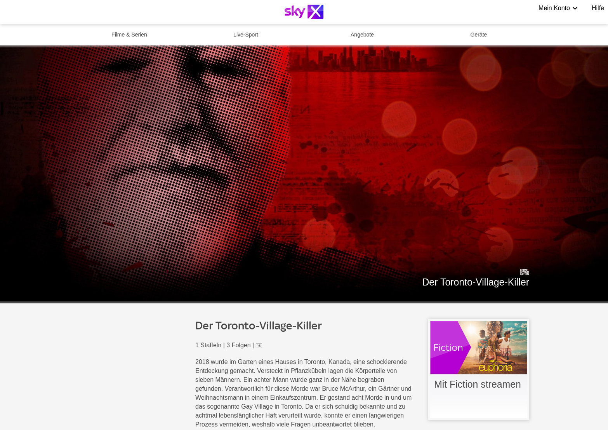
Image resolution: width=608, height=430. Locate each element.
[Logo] (304, 12)
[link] (478, 369)
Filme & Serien (129, 34)
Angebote (362, 34)
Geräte (479, 34)
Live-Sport (245, 34)
